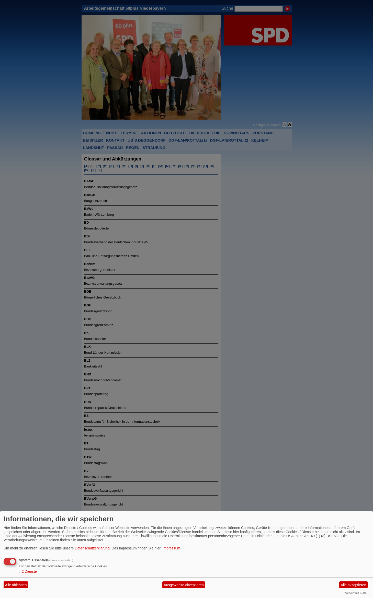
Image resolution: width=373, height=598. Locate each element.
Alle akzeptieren (353, 585)
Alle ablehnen (16, 585)
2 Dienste (28, 571)
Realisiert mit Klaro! (355, 592)
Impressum (171, 548)
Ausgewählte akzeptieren (184, 585)
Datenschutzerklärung (92, 548)
